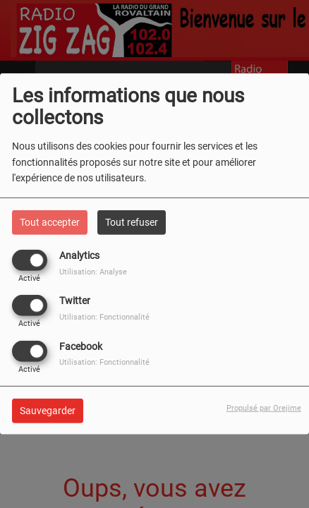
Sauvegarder (47, 410)
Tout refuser (131, 222)
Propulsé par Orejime (263, 407)
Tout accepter (50, 222)
